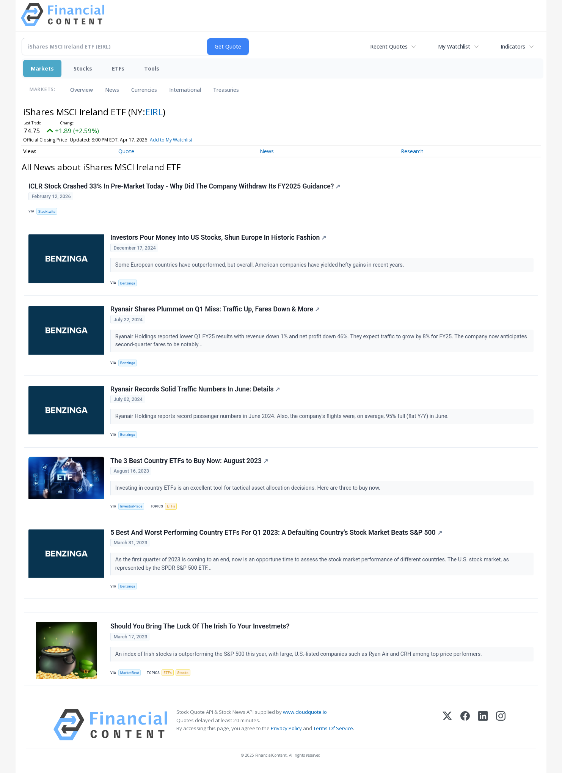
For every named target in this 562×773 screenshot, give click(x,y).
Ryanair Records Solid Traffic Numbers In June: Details (195, 389)
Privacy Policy (286, 728)
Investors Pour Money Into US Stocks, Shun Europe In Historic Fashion (218, 237)
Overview (81, 89)
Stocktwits (46, 211)
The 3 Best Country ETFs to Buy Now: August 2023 (189, 461)
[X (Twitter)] (447, 724)
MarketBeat (129, 673)
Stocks (83, 68)
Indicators (513, 46)
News (112, 89)
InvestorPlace (131, 506)
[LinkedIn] (483, 724)
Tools (151, 68)
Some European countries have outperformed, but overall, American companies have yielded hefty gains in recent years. (260, 265)
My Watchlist (454, 46)
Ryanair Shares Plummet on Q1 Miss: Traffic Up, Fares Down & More (215, 309)
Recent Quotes (389, 46)
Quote (126, 151)
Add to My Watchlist (171, 140)
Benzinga (127, 283)
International (185, 89)
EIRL (154, 111)
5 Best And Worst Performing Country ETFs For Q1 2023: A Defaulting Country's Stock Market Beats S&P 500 (276, 532)
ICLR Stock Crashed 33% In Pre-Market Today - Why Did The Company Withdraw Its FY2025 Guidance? (184, 186)
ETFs (118, 68)
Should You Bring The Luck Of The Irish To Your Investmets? (199, 626)
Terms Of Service (333, 728)
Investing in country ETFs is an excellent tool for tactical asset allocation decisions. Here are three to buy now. (248, 488)
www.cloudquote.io (305, 712)
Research (412, 151)
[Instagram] (501, 724)
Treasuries (226, 89)
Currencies (144, 89)
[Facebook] (465, 724)
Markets (42, 68)
